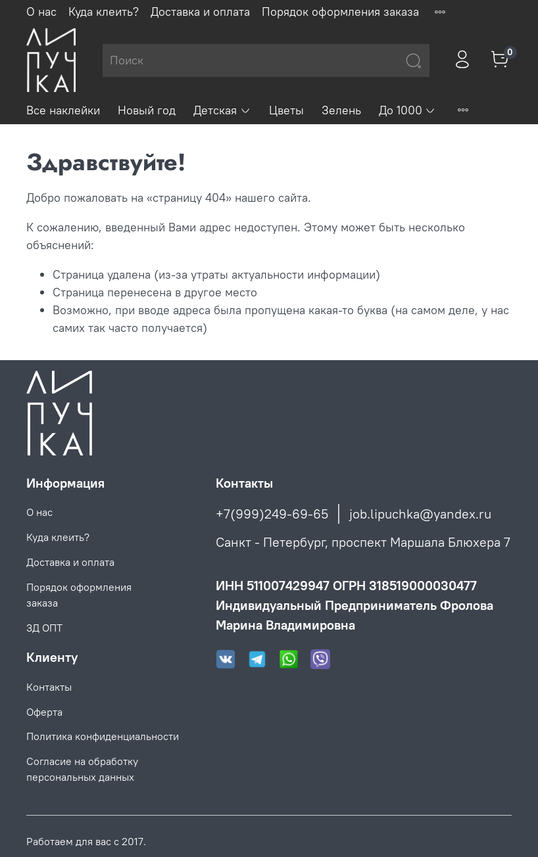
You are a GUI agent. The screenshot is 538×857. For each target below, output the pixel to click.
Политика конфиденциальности (102, 736)
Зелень (341, 110)
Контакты (49, 686)
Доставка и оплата (200, 11)
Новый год (147, 110)
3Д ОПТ (44, 627)
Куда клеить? (103, 11)
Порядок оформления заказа (340, 11)
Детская (222, 110)
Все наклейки (63, 110)
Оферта (44, 711)
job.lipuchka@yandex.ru (420, 513)
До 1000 (408, 110)
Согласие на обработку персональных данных (82, 768)
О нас (41, 11)
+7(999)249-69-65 (272, 513)
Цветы (286, 110)
